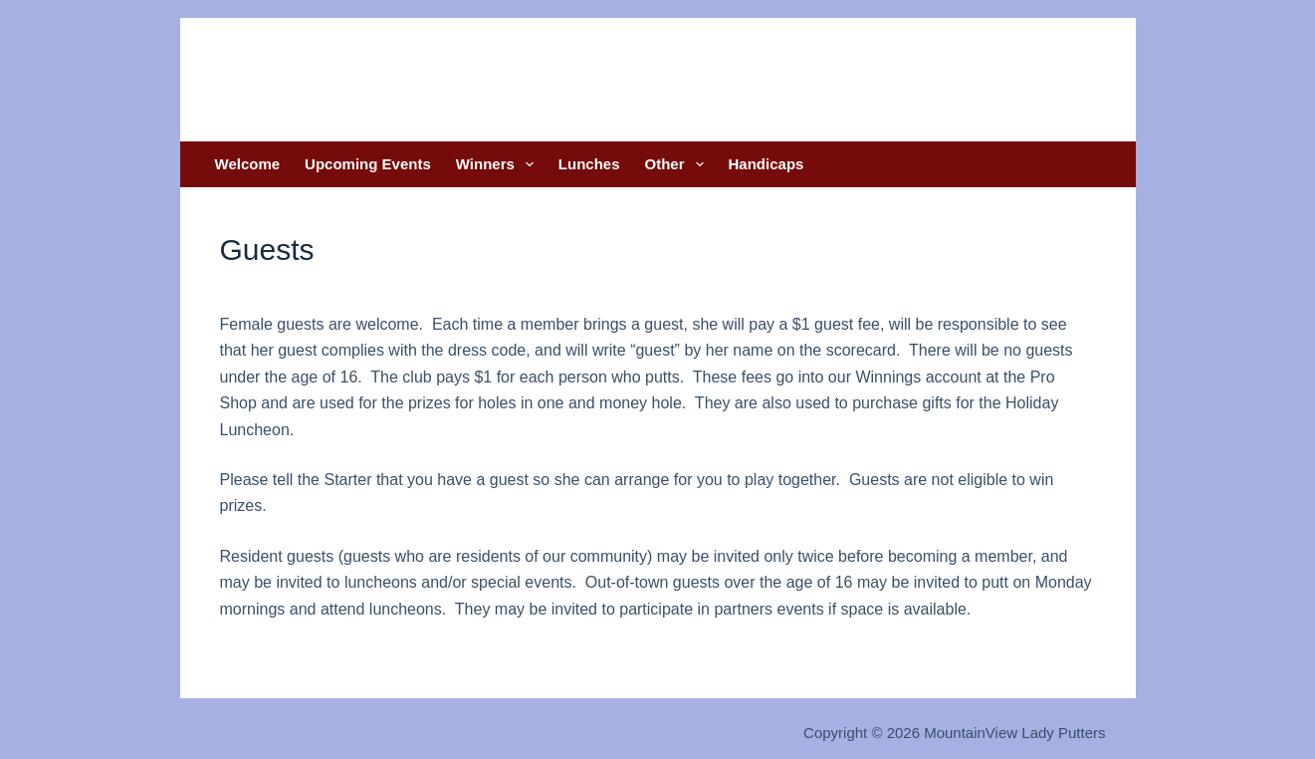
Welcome (248, 163)
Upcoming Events (368, 163)
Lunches (589, 163)
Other (678, 164)
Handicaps (766, 163)
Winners (499, 164)
